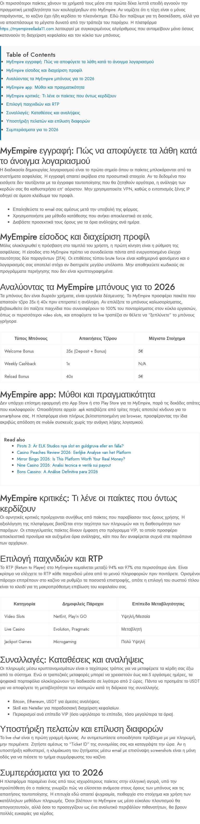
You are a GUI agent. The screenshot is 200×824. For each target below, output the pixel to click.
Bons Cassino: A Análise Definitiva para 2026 (57, 471)
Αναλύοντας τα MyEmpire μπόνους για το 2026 (50, 78)
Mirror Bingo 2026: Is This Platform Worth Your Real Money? (71, 459)
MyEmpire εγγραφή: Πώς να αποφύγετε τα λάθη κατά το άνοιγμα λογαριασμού (80, 62)
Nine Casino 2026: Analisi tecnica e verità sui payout (64, 465)
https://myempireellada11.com (27, 29)
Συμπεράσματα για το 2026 (32, 129)
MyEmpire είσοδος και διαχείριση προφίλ (44, 70)
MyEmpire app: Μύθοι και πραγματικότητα (45, 87)
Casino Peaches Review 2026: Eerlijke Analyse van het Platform (74, 452)
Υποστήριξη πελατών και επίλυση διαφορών (48, 121)
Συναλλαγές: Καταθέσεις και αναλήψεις (43, 113)
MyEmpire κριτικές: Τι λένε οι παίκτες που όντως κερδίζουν (61, 96)
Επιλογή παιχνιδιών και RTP (32, 104)
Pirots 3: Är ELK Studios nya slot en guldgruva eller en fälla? (70, 446)
